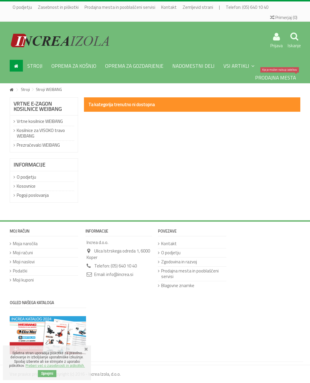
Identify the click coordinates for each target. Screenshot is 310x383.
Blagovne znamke (177, 285)
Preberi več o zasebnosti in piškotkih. (55, 366)
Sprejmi (47, 374)
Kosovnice (26, 186)
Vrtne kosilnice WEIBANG (40, 121)
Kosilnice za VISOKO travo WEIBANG (41, 133)
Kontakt (169, 7)
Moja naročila (25, 243)
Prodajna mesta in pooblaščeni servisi (120, 7)
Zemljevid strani (198, 7)
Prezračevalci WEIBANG (38, 145)
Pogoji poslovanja (33, 195)
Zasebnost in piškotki (58, 7)
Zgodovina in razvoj (179, 262)
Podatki (20, 271)
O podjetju (22, 7)
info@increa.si (119, 274)
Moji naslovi (24, 262)
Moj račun (19, 231)
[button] (239, 66)
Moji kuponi (23, 280)
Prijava (276, 45)
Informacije (29, 165)
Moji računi (23, 252)
